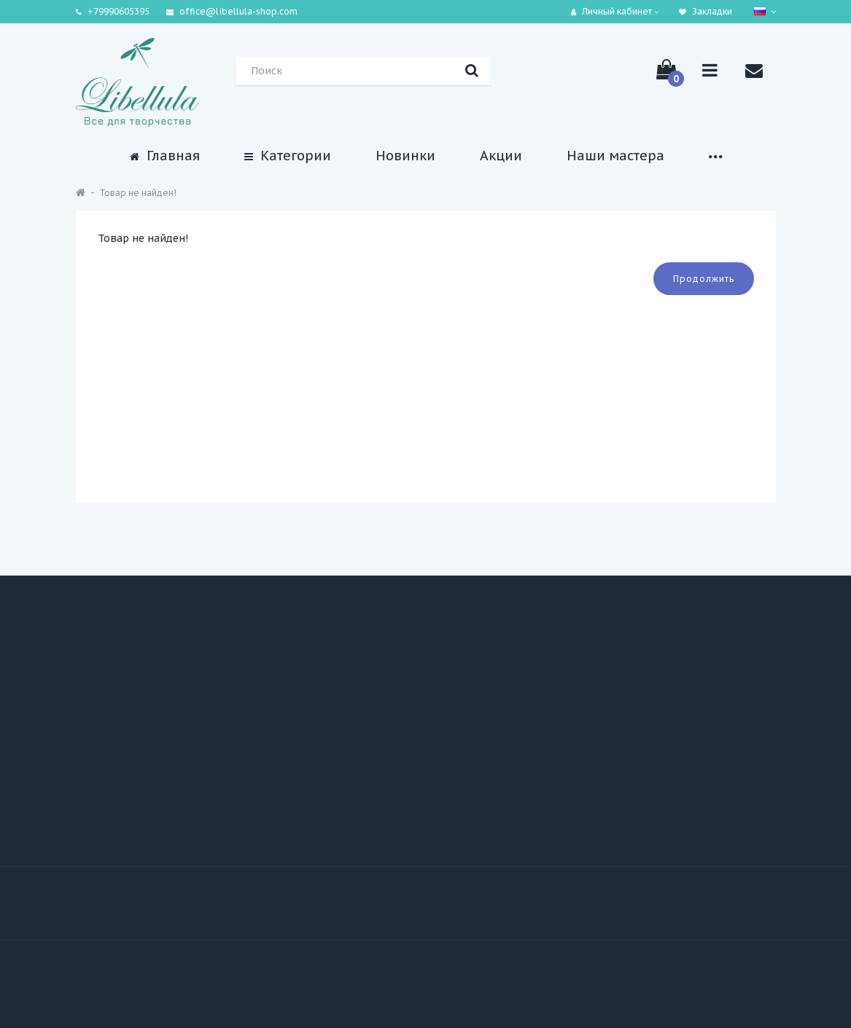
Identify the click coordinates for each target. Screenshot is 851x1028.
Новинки (405, 155)
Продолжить (703, 278)
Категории (287, 155)
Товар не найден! (137, 192)
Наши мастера (615, 155)
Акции (501, 155)
